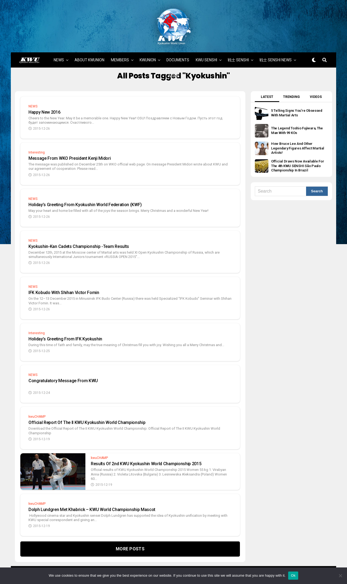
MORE (174, 69)
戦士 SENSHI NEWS (275, 53)
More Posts (130, 541)
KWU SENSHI (206, 53)
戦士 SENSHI (238, 53)
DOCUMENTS (177, 53)
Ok (293, 575)
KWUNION (148, 53)
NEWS (59, 53)
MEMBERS (120, 53)
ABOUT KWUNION (89, 53)
